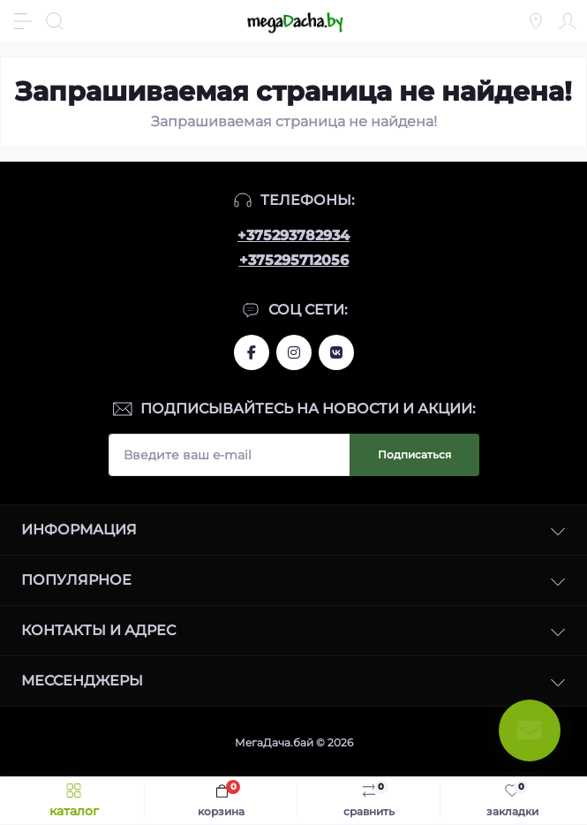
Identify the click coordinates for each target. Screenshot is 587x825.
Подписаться (414, 454)
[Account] (567, 21)
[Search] (55, 21)
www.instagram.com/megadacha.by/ (294, 352)
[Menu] (23, 21)
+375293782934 (293, 235)
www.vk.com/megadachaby (336, 352)
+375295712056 (294, 260)
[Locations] (536, 21)
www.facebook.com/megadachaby (251, 352)
